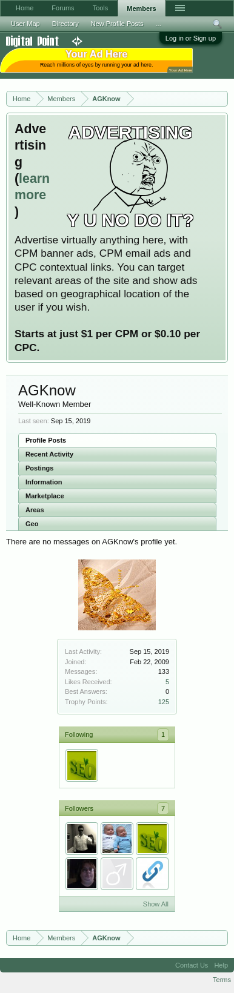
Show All (156, 904)
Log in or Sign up (190, 38)
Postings (39, 468)
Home (24, 8)
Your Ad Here (180, 70)
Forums (63, 8)
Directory (65, 23)
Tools (101, 8)
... (158, 23)
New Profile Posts (117, 23)
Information (43, 482)
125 (163, 701)
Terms (222, 979)
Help (221, 965)
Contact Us (191, 965)
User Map (25, 23)
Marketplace (44, 496)
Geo (31, 523)
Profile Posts (45, 440)
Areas (34, 509)
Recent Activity (49, 454)
